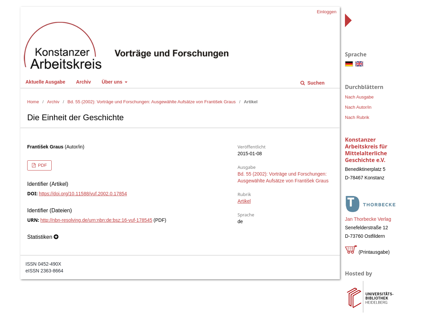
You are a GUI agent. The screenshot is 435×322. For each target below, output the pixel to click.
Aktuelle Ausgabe (45, 82)
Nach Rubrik (357, 117)
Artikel (244, 201)
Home (33, 101)
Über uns (113, 82)
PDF (42, 165)
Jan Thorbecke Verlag (368, 219)
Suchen (315, 83)
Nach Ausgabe (359, 97)
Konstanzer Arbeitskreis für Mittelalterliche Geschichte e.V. (366, 150)
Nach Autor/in (358, 107)
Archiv (83, 82)
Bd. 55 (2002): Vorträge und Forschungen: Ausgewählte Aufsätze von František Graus (152, 101)
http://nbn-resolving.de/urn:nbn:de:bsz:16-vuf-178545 (96, 220)
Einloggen (326, 11)
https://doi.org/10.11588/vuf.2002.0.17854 (83, 193)
